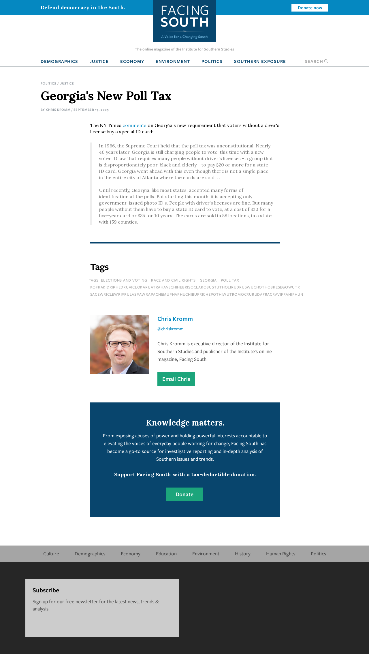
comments (134, 125)
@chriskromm (170, 328)
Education (166, 553)
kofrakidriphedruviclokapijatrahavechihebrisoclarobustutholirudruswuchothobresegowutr (195, 287)
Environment (173, 61)
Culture (51, 553)
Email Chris (176, 379)
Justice (99, 61)
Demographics (59, 61)
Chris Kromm (58, 109)
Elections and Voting (124, 280)
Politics (212, 61)
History (243, 553)
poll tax (230, 280)
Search (316, 61)
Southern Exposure (260, 61)
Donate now (310, 7)
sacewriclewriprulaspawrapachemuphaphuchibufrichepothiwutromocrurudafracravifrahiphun (196, 294)
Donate (184, 494)
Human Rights (280, 553)
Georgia (208, 280)
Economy (132, 61)
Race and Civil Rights (173, 280)
